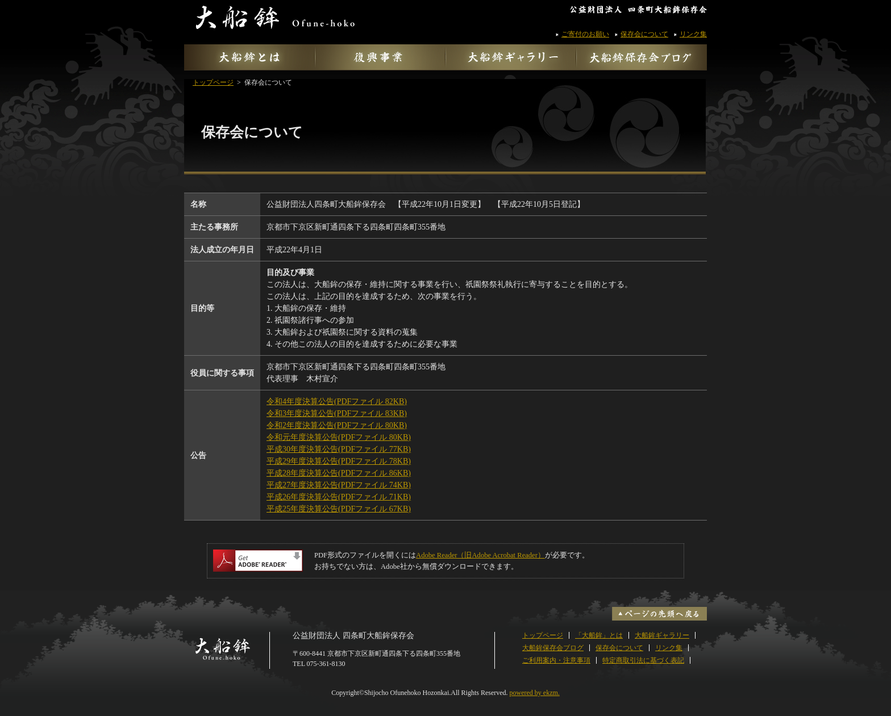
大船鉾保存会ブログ (553, 648)
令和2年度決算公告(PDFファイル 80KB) (337, 425)
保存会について (644, 34)
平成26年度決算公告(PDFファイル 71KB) (339, 497)
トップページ (213, 82)
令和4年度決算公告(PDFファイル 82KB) (337, 401)
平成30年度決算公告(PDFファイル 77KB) (339, 449)
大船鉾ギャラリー (662, 635)
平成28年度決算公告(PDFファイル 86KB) (339, 473)
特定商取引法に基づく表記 (643, 660)
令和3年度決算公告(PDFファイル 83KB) (337, 413)
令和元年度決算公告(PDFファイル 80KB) (339, 437)
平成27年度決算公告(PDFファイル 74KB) (339, 485)
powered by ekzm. (535, 693)
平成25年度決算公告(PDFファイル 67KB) (339, 509)
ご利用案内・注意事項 (556, 660)
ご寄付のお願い (585, 34)
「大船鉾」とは (599, 635)
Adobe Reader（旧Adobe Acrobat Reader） (480, 555)
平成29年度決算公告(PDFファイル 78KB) (339, 461)
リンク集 (693, 34)
